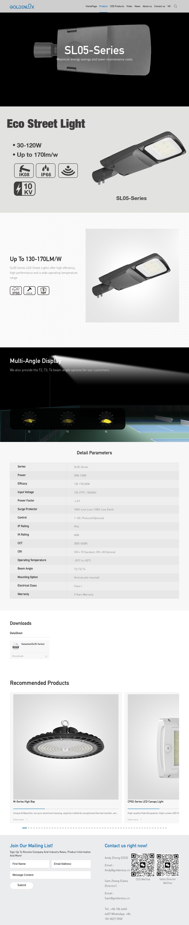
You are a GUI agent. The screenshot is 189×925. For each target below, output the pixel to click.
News (137, 6)
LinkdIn (156, 889)
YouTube (156, 883)
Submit (22, 814)
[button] (77, 756)
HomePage (91, 6)
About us (147, 6)
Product (103, 6)
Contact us (159, 6)
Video (129, 6)
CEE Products (117, 6)
